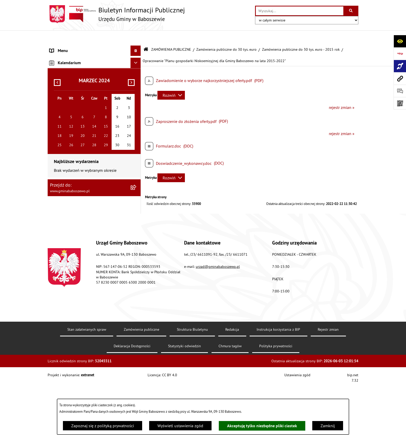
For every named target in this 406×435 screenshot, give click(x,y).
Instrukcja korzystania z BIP (278, 383)
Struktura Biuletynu (192, 383)
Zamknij (328, 425)
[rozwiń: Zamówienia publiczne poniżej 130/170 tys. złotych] (136, 102)
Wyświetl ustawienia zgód (180, 425)
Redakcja (232, 383)
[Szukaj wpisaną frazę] (351, 11)
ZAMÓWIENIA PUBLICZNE (171, 35)
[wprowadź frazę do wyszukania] (299, 11)
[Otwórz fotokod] (400, 103)
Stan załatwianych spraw (86, 383)
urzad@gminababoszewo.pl (218, 321)
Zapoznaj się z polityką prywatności (102, 425)
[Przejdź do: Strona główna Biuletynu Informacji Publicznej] (145, 36)
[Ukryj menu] (135, 37)
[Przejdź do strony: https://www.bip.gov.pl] (400, 53)
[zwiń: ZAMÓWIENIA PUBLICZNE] (136, 68)
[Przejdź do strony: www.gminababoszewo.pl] (400, 78)
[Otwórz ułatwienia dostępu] (400, 41)
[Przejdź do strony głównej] (116, 14)
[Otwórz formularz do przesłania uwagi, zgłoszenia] (400, 91)
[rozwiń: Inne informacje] (136, 122)
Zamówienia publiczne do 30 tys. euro (226, 35)
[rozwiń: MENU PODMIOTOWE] (136, 47)
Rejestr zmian (328, 383)
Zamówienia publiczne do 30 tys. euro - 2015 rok (301, 35)
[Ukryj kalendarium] (135, 135)
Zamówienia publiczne (141, 383)
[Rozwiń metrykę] (171, 81)
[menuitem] (94, 47)
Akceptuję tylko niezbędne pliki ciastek (262, 426)
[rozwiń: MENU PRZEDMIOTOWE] (136, 58)
